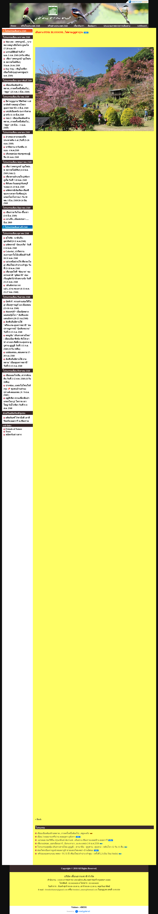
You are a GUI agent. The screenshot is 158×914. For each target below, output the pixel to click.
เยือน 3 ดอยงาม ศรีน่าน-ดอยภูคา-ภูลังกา (56, 837)
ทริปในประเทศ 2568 (30, 26)
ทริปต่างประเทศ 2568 (58, 26)
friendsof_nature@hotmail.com (85, 889)
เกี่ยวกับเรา (79, 26)
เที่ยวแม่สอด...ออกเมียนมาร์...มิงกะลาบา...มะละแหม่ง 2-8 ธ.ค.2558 (68, 843)
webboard (142, 26)
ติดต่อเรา (92, 26)
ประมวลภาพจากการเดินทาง (117, 26)
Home (13, 26)
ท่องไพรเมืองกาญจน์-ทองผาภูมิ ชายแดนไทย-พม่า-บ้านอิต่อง (65, 850)
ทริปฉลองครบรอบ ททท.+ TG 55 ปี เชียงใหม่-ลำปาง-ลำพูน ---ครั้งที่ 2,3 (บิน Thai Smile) (77, 854)
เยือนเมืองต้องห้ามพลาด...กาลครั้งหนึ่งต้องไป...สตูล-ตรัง (63, 833)
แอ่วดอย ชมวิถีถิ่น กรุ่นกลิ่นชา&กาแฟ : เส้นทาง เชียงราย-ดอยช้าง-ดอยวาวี (72, 840)
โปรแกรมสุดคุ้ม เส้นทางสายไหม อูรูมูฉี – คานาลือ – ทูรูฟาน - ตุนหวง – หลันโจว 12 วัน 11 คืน (80, 847)
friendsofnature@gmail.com (56, 889)
